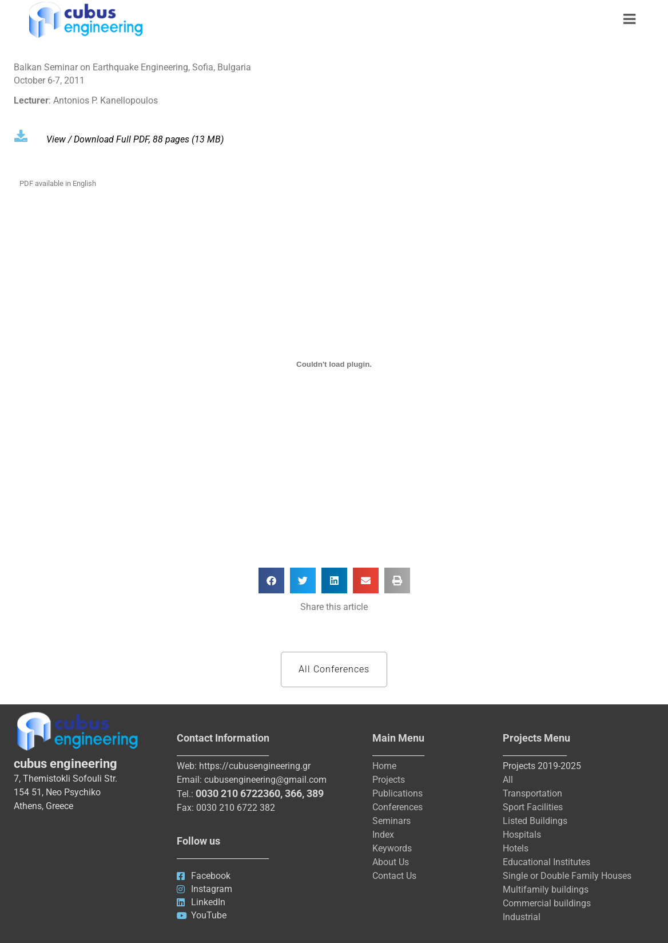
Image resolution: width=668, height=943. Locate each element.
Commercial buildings (547, 903)
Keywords (392, 848)
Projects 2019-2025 (542, 765)
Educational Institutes (546, 862)
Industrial (521, 917)
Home (384, 765)
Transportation (532, 793)
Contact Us (394, 875)
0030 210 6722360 (238, 793)
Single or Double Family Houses (567, 875)
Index (383, 834)
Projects (388, 779)
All (508, 779)
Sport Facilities (533, 807)
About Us (390, 862)
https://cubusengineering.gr (255, 765)
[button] (271, 580)
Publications (397, 793)
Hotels (515, 848)
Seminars (391, 820)
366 (293, 793)
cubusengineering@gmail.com (265, 779)
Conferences (397, 807)
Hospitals (522, 834)
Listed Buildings (535, 820)
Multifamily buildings (546, 889)
